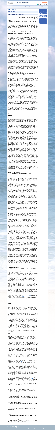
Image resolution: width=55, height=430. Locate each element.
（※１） (35, 274)
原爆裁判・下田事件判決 (43, 18)
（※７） (33, 356)
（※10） (31, 378)
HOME (9, 9)
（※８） (22, 361)
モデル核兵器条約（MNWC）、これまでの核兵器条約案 (43, 12)
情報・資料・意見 (14, 9)
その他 (40, 23)
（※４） (17, 315)
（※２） (30, 295)
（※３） (23, 296)
